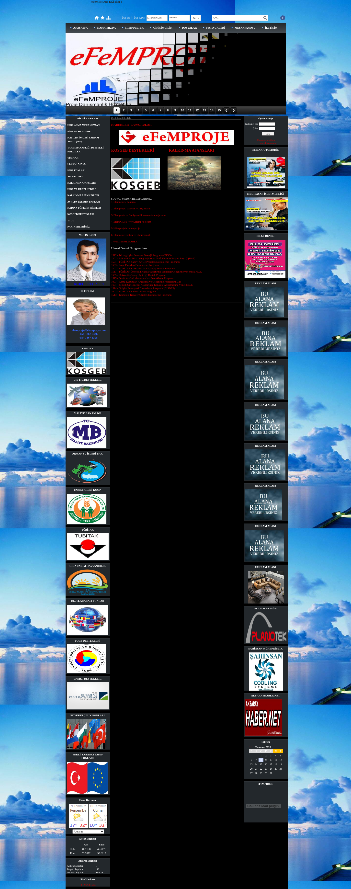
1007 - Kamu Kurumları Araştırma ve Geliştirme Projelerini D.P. (146, 281)
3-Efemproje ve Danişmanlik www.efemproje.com (138, 215)
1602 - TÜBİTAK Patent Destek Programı (134, 291)
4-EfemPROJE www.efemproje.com (131, 221)
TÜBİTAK (73, 158)
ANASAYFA (80, 27)
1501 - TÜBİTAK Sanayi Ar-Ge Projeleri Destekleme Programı (145, 261)
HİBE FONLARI (77, 170)
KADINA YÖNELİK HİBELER (84, 207)
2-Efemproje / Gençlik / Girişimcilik (131, 208)
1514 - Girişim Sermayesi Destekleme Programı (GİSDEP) (143, 288)
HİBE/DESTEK (134, 27)
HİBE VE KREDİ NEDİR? (82, 189)
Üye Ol (126, 17)
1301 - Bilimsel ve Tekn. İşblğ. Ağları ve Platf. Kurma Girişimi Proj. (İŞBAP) (153, 258)
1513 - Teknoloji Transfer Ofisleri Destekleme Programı (141, 294)
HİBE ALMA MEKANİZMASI (84, 125)
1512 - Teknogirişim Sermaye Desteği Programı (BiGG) (141, 255)
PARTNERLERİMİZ (79, 226)
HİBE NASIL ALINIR (79, 131)
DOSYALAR (189, 27)
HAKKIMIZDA (106, 27)
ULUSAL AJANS (77, 164)
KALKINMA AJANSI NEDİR (83, 195)
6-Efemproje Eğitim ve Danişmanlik (130, 234)
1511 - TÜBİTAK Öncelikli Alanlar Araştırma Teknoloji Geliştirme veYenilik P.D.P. (156, 271)
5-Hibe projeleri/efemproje (125, 228)
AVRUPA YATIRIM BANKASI (84, 201)
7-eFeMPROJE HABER (124, 241)
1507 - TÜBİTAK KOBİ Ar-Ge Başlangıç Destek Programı (143, 268)
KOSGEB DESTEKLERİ (81, 214)
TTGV (71, 220)
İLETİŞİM (271, 27)
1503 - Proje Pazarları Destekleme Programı (135, 264)
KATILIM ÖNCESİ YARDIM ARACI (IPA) (83, 139)
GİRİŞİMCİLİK (162, 27)
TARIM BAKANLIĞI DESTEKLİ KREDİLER (86, 149)
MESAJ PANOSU (245, 27)
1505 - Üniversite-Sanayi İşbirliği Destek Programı (138, 275)
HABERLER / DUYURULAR (131, 124)
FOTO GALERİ (215, 27)
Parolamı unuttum (266, 140)
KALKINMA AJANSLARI (82, 183)
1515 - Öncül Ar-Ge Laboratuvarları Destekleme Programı (142, 278)
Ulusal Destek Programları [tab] (129, 248)
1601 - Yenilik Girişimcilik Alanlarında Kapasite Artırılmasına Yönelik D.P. (152, 284)
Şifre (255, 128)
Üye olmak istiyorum (266, 143)
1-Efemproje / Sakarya (123, 201)
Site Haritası (88, 884)
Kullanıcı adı (251, 124)
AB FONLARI (75, 176)
